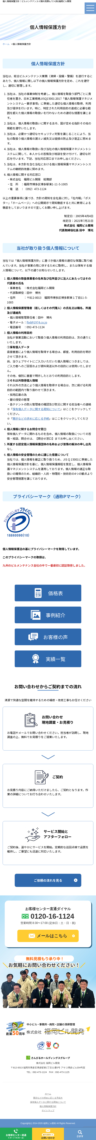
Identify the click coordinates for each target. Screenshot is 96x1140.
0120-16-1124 (52, 916)
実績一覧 (48, 659)
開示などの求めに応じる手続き (48, 1098)
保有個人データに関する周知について (36, 409)
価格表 (48, 593)
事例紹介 (48, 615)
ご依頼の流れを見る (48, 880)
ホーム (6, 44)
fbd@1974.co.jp (37, 322)
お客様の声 (48, 637)
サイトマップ (48, 1110)
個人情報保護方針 (48, 1106)
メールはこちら (48, 936)
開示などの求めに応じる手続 (31, 418)
